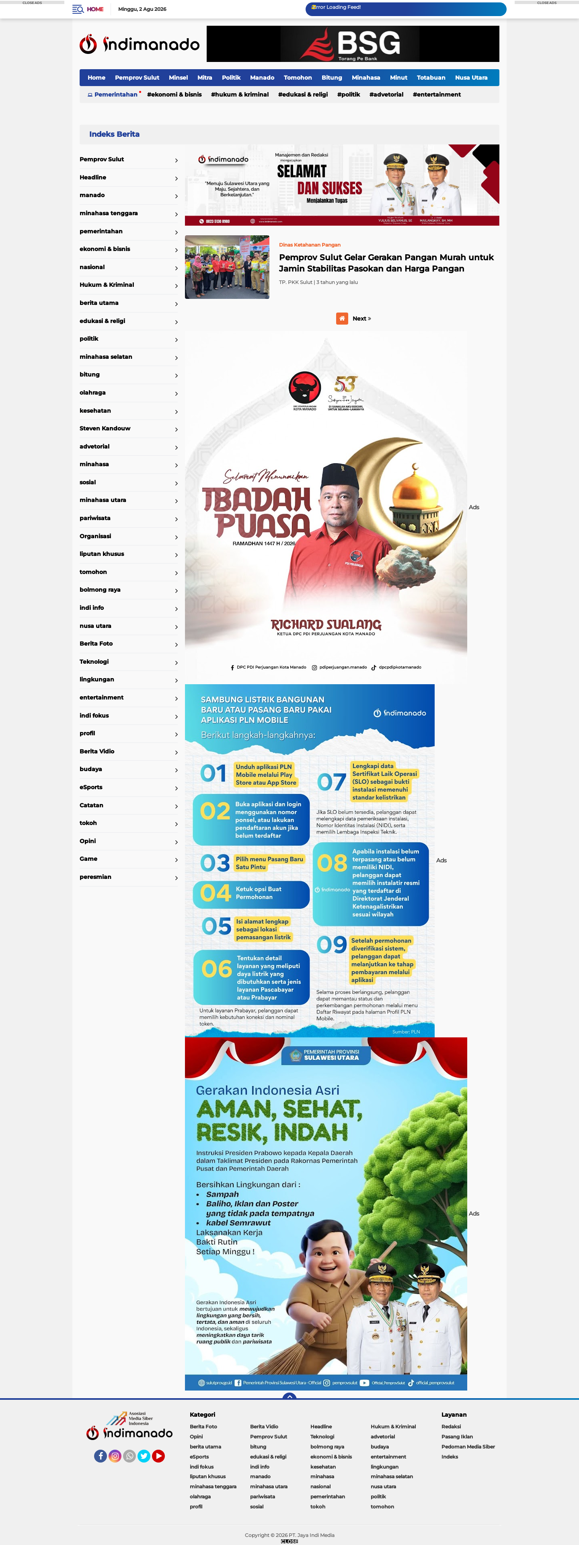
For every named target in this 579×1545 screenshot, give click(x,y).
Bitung (332, 77)
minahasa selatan (106, 356)
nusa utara (95, 626)
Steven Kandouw (105, 428)
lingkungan (97, 679)
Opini (88, 841)
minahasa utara (103, 500)
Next (362, 318)
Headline (93, 177)
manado (92, 195)
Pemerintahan (116, 94)
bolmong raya (100, 589)
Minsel (178, 77)
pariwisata (95, 518)
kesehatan (95, 410)
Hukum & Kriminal (242, 94)
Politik (231, 77)
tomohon (93, 572)
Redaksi (451, 1427)
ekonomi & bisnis (176, 94)
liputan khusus (102, 554)
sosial (88, 482)
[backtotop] (289, 1400)
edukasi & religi (305, 94)
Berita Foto (96, 643)
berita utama (99, 303)
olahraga (93, 392)
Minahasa (366, 77)
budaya (91, 769)
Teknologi (94, 661)
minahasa (94, 464)
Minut (398, 77)
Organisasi (95, 536)
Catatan (91, 805)
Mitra (204, 77)
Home (95, 9)
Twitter (148, 1460)
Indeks (449, 1457)
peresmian (95, 877)
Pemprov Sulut (137, 77)
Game (88, 858)
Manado (262, 77)
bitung (90, 374)
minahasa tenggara (109, 213)
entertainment (439, 94)
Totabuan (431, 77)
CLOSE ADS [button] (32, 2)
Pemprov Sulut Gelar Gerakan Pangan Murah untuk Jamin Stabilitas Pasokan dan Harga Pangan (386, 263)
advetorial (388, 94)
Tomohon (298, 77)
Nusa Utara (471, 77)
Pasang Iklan (457, 1437)
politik (350, 94)
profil (87, 733)
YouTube (164, 1460)
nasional (92, 267)
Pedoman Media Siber (468, 1447)
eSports (91, 787)
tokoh (88, 823)
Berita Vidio (97, 751)
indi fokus (94, 715)
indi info (92, 607)
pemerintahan (101, 231)
